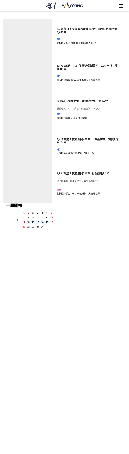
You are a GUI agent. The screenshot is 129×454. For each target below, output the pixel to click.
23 (33, 90)
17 (37, 85)
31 (23, 76)
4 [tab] (67, 57)
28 (23, 95)
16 (33, 85)
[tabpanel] (65, 38)
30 (33, 95)
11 (42, 81)
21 (23, 90)
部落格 (70, 409)
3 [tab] (64, 57)
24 (37, 90)
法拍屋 (41, 409)
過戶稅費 (86, 409)
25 (42, 90)
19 (47, 85)
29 (28, 95)
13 (51, 81)
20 (51, 85)
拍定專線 (32, 450)
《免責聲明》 (94, 421)
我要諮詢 (96, 450)
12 (47, 81)
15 (28, 85)
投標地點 (104, 409)
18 (42, 85)
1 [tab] (58, 57)
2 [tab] (61, 57)
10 (37, 81)
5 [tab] (70, 57)
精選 (56, 409)
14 (23, 85)
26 (47, 90)
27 (51, 90)
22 (28, 90)
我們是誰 (25, 409)
